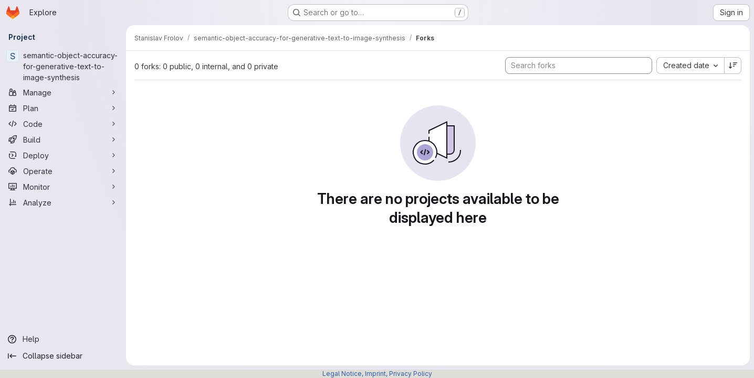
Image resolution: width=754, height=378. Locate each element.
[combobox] (690, 65)
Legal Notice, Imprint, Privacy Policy (377, 373)
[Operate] (63, 171)
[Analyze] (63, 202)
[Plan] (63, 108)
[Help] (63, 339)
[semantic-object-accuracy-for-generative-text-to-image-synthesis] (63, 66)
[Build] (63, 139)
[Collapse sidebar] (63, 356)
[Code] (63, 123)
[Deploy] (63, 155)
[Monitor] (63, 186)
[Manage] (63, 92)
